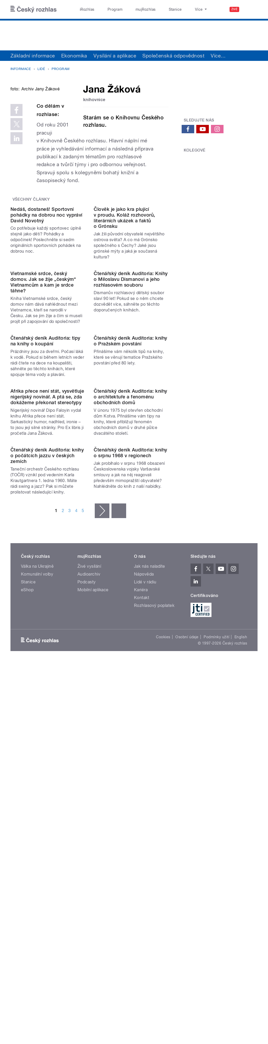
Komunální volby (37, 823)
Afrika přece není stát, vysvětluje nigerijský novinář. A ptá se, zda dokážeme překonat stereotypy (47, 604)
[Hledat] (250, 9)
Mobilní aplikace (93, 839)
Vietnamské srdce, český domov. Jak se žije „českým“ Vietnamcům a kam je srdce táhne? (43, 405)
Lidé (41, 69)
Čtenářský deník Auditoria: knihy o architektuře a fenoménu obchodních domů (130, 604)
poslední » (118, 760)
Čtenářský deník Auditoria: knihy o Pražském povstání (130, 506)
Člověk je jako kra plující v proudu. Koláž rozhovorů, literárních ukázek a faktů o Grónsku (124, 298)
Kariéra (141, 839)
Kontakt (141, 847)
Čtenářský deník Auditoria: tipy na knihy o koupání (45, 506)
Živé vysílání (89, 815)
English (240, 886)
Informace (20, 69)
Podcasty (86, 831)
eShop (27, 839)
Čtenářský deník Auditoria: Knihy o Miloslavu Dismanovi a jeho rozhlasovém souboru (131, 402)
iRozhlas (84, 9)
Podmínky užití (216, 886)
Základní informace (32, 56)
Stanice (156, 9)
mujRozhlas (132, 9)
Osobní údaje (187, 886)
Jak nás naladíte (149, 815)
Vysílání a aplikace (114, 56)
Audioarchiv (88, 823)
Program (106, 9)
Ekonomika (74, 56)
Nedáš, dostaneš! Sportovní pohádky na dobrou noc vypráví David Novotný (46, 295)
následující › (102, 760)
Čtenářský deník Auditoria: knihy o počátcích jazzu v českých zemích (47, 705)
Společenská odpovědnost (173, 56)
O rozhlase (180, 9)
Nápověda (144, 823)
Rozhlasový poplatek (154, 854)
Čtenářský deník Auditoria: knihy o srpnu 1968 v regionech (130, 702)
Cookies (163, 886)
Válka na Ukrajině (37, 815)
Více (218, 56)
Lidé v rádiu (145, 831)
